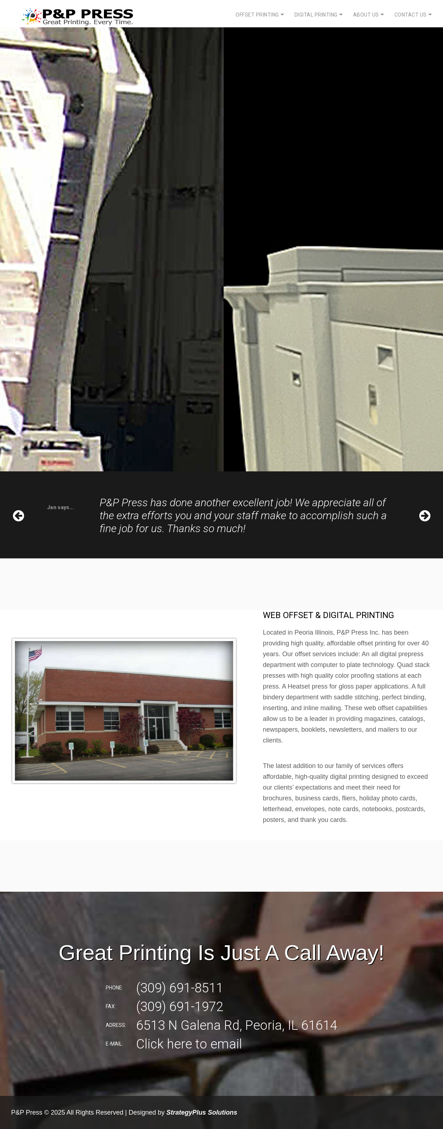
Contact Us (410, 14)
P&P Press (26, 1112)
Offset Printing (257, 14)
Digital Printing (316, 14)
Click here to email (189, 1044)
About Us (366, 14)
